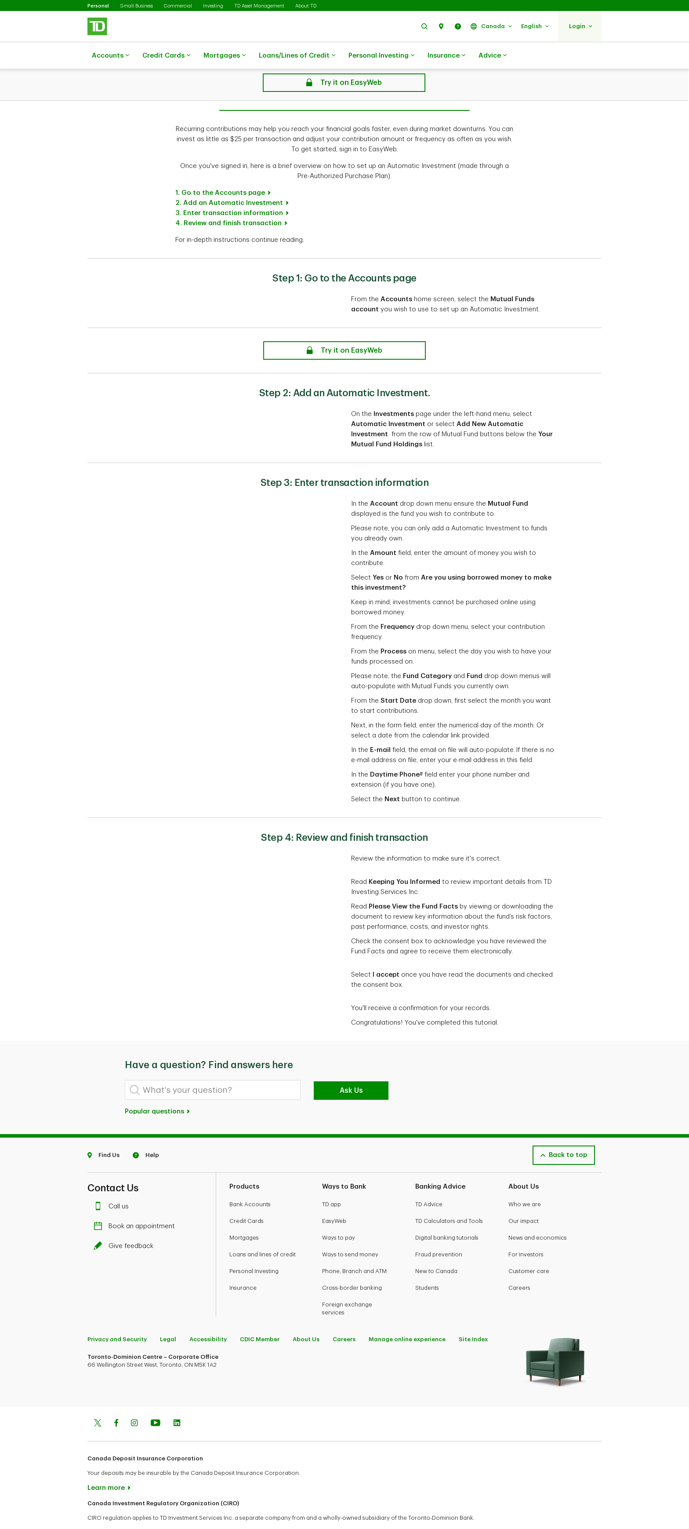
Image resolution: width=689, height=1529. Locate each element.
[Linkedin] (177, 1402)
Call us (113, 1184)
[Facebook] (116, 1402)
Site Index (473, 1317)
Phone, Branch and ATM (354, 1249)
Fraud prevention (438, 1232)
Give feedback (125, 1224)
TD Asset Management (259, 6)
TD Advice (428, 1182)
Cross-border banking (352, 1266)
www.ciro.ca (107, 1510)
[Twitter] (97, 1402)
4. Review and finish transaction (228, 201)
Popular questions (158, 1089)
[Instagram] (134, 1402)
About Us (306, 1317)
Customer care (528, 1249)
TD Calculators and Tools (449, 1199)
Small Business (136, 6)
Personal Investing (381, 56)
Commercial (178, 6)
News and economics (537, 1216)
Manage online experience (407, 1317)
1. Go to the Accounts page (220, 171)
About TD (305, 6)
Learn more (106, 1466)
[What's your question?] (213, 1068)
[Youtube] (155, 1402)
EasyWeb (334, 1199)
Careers (519, 1266)
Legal (168, 1317)
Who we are (524, 1182)
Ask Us (351, 1068)
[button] (424, 26)
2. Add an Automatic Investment (229, 181)
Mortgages (224, 56)
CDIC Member (259, 1317)
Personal (98, 6)
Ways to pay (338, 1216)
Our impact (523, 1199)
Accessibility (208, 1317)
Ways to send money (350, 1232)
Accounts (110, 56)
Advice (493, 56)
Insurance (446, 56)
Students (427, 1266)
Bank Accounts (250, 1182)
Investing (213, 6)
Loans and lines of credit (262, 1232)
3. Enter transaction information (229, 191)
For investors (526, 1232)
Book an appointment (136, 1204)
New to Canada (436, 1249)
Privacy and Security (117, 1317)
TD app (331, 1182)
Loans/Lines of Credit (297, 56)
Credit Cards (166, 56)
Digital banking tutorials (447, 1216)
